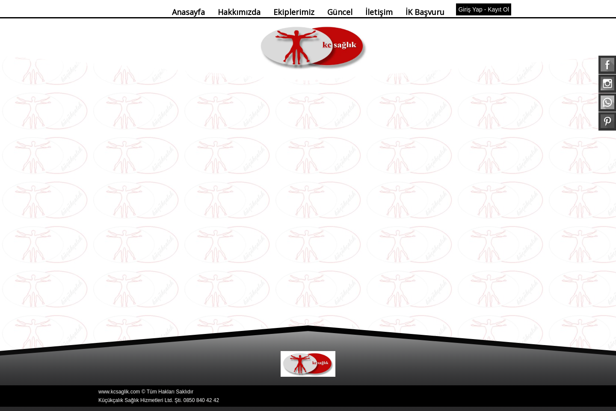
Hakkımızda (239, 12)
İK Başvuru (425, 12)
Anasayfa (188, 12)
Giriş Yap (470, 9)
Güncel (339, 12)
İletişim (379, 12)
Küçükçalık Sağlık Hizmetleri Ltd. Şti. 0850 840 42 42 (158, 400)
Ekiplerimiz (293, 12)
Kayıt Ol (498, 9)
